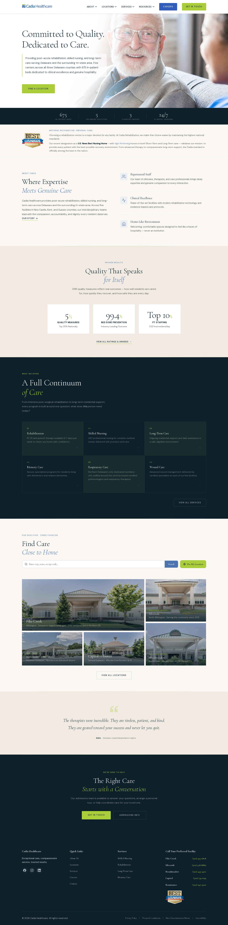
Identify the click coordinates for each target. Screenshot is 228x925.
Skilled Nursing (125, 858)
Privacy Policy (131, 918)
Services (127, 6)
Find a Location (38, 88)
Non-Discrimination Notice (178, 918)
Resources (146, 6)
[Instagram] (32, 870)
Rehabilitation (124, 864)
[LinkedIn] (39, 870)
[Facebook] (24, 870)
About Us (74, 858)
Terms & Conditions (151, 918)
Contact (73, 883)
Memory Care (124, 877)
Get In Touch (194, 6)
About (92, 6)
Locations (109, 6)
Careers (168, 6)
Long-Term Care (125, 871)
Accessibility (200, 918)
